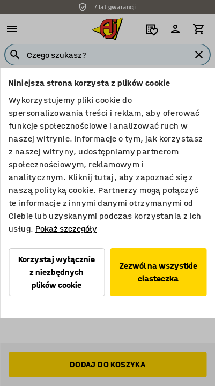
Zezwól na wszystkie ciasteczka (158, 272)
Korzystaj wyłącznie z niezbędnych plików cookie (56, 272)
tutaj (104, 177)
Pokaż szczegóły (66, 229)
